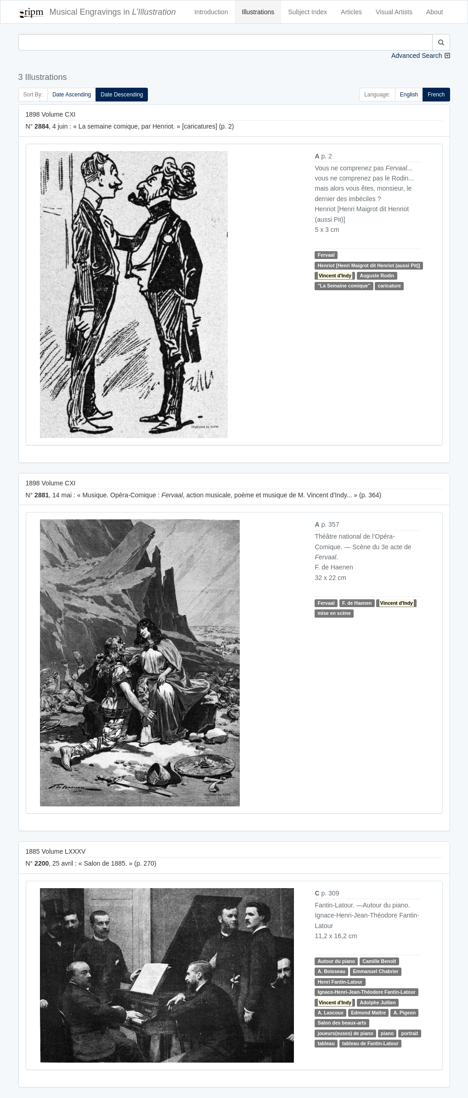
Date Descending (122, 94)
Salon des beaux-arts (342, 1023)
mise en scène (334, 613)
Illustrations (258, 12)
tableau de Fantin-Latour (370, 1043)
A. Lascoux (331, 1012)
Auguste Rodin (377, 275)
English (409, 94)
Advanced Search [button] (416, 55)
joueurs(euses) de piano (345, 1033)
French (436, 94)
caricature (389, 285)
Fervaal (326, 255)
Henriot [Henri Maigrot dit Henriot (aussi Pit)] (369, 265)
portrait (409, 1033)
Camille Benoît (379, 961)
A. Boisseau (331, 971)
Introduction (211, 12)
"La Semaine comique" (344, 285)
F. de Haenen (357, 603)
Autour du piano (336, 961)
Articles (351, 12)
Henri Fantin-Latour (340, 982)
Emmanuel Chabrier (375, 971)
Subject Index (307, 12)
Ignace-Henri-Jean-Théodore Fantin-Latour (367, 992)
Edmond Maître (368, 1012)
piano (387, 1033)
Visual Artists (394, 12)
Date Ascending (71, 94)
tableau (326, 1043)
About (434, 12)
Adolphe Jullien (378, 1002)
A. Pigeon (405, 1012)
